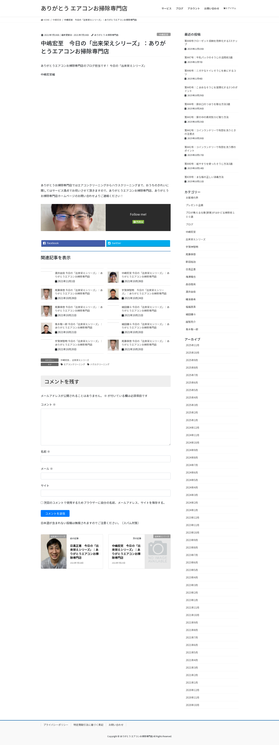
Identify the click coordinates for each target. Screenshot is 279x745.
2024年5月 (192, 480)
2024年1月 (192, 510)
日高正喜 (191, 269)
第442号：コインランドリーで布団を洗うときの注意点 (210, 132)
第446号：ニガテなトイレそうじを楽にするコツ (210, 72)
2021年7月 (192, 637)
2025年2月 (192, 412)
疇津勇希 (191, 299)
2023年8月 (192, 547)
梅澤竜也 (191, 276)
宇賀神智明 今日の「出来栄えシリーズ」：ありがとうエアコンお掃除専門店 (144, 291)
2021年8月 (192, 630)
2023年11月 (192, 525)
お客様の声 (192, 197)
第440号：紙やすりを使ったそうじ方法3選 (209, 163)
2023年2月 (192, 592)
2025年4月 (192, 397)
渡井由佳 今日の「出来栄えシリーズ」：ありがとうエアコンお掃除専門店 (79, 274)
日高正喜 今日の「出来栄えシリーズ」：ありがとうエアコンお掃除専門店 (84, 552)
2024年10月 (192, 442)
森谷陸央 (191, 284)
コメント (48, 404)
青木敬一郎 (192, 329)
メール (47, 468)
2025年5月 (192, 390)
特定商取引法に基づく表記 (88, 724)
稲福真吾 (191, 307)
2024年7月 (192, 465)
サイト (45, 485)
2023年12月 (192, 517)
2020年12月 (192, 690)
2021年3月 (192, 667)
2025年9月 (192, 360)
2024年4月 (192, 487)
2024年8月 (192, 457)
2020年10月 (192, 705)
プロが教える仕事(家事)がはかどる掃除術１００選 (210, 214)
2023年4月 (192, 577)
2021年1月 (192, 682)
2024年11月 (192, 435)
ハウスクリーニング (99, 364)
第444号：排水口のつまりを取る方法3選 (207, 104)
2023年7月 (192, 555)
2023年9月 (192, 540)
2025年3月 (192, 405)
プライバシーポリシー (55, 724)
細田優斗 (191, 314)
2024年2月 (192, 502)
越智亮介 (191, 322)
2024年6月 (192, 472)
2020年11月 (192, 697)
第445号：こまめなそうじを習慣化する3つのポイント (211, 89)
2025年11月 (192, 345)
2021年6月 (192, 645)
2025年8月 (192, 367)
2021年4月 (192, 660)
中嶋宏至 (163, 34)
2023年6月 (192, 562)
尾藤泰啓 (191, 254)
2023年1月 (192, 600)
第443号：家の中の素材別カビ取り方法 (207, 117)
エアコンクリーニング (74, 364)
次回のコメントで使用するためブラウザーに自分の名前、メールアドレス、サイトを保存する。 (105, 502)
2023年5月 (192, 570)
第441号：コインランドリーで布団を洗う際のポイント (210, 148)
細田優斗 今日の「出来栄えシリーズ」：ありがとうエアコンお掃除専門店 (145, 308)
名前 (45, 451)
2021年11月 (192, 607)
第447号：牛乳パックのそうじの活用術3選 (209, 57)
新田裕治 (191, 261)
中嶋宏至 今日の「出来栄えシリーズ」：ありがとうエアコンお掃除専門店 (145, 274)
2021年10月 (192, 615)
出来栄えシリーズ (80, 359)
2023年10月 (192, 532)
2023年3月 (192, 585)
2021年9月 (192, 622)
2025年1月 (192, 420)
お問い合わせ (116, 724)
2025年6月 (192, 382)
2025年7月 (192, 375)
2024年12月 (192, 427)
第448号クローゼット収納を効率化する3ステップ (211, 42)
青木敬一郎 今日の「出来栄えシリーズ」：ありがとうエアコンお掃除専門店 (79, 325)
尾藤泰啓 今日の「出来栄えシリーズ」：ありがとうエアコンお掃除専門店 (79, 291)
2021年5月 (192, 652)
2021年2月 (192, 675)
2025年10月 (192, 352)
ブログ (189, 224)
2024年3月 (192, 495)
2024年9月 (192, 450)
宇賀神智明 (192, 247)
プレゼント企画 (194, 205)
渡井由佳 (191, 291)
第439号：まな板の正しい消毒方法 (204, 177)
